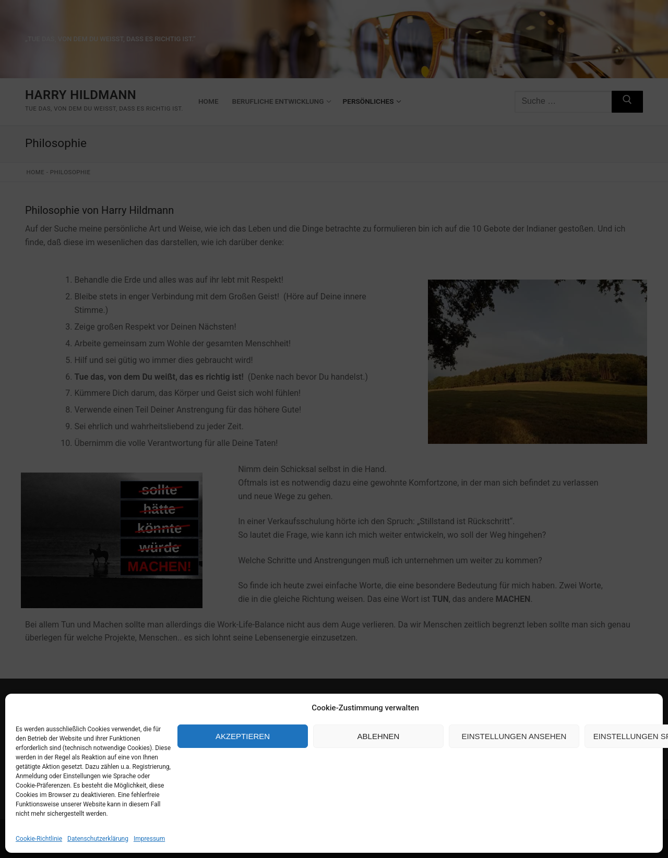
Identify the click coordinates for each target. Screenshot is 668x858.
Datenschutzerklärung (97, 838)
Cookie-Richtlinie (39, 838)
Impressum (149, 838)
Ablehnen (378, 736)
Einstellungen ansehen (514, 736)
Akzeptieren (243, 736)
